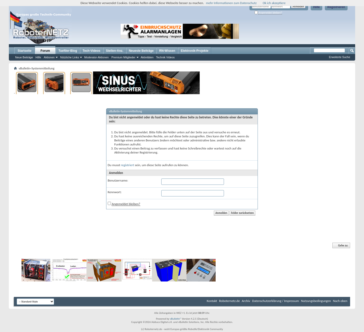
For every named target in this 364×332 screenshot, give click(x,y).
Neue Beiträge (24, 57)
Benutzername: (118, 180)
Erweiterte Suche (339, 57)
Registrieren (336, 7)
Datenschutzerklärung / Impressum (275, 301)
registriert (127, 165)
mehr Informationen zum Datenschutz (231, 3)
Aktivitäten (147, 57)
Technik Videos (165, 57)
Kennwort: (115, 192)
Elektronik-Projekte (194, 51)
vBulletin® (175, 318)
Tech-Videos (91, 51)
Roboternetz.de (229, 301)
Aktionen (49, 57)
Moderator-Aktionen (96, 57)
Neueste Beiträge (141, 51)
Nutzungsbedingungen (316, 301)
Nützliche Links (69, 57)
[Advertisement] (271, 31)
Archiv (246, 301)
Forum (45, 51)
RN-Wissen (167, 51)
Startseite (25, 51)
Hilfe (316, 7)
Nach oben (340, 301)
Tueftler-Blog (67, 51)
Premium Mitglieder (123, 57)
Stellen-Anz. (114, 51)
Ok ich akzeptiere (274, 3)
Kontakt (212, 301)
